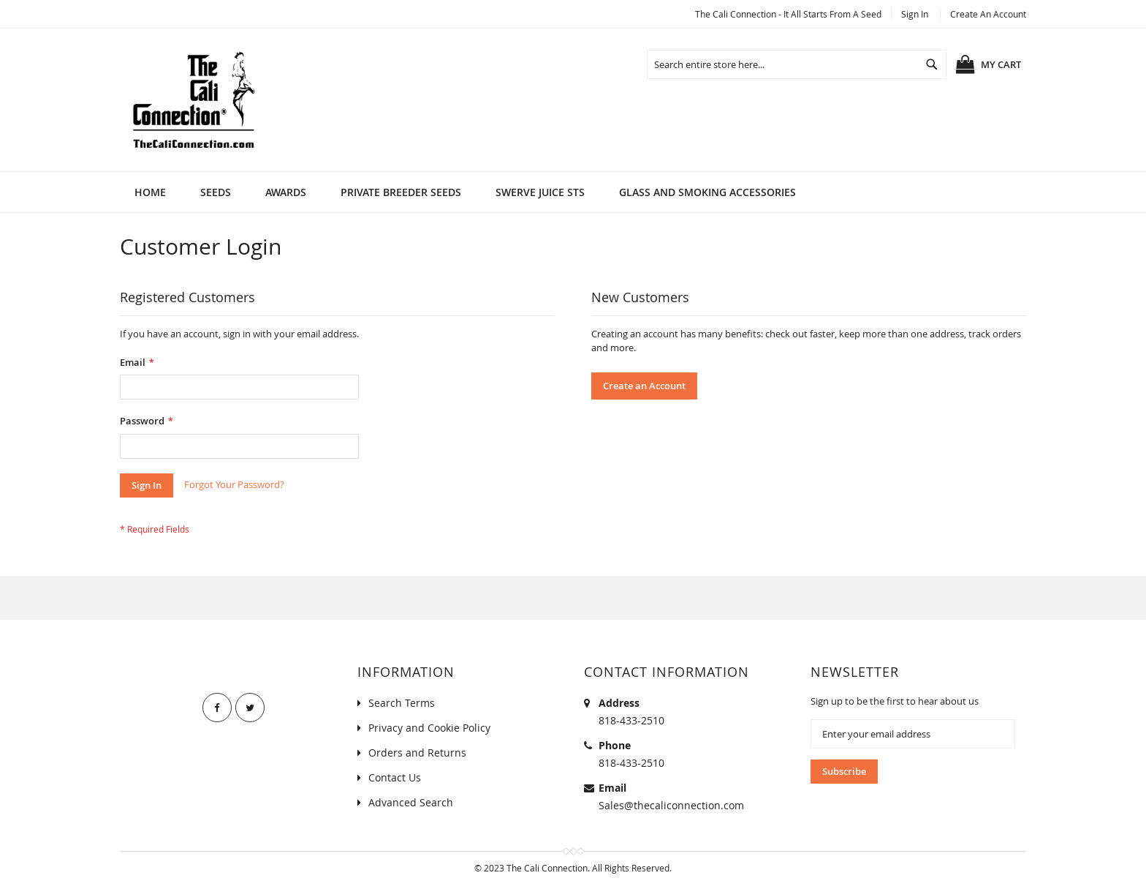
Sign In (914, 14)
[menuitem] (216, 192)
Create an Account (988, 14)
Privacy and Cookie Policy (429, 728)
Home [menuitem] (150, 192)
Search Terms (401, 703)
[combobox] (796, 64)
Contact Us (394, 777)
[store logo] (193, 100)
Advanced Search (410, 802)
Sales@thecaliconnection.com (671, 805)
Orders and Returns (417, 752)
